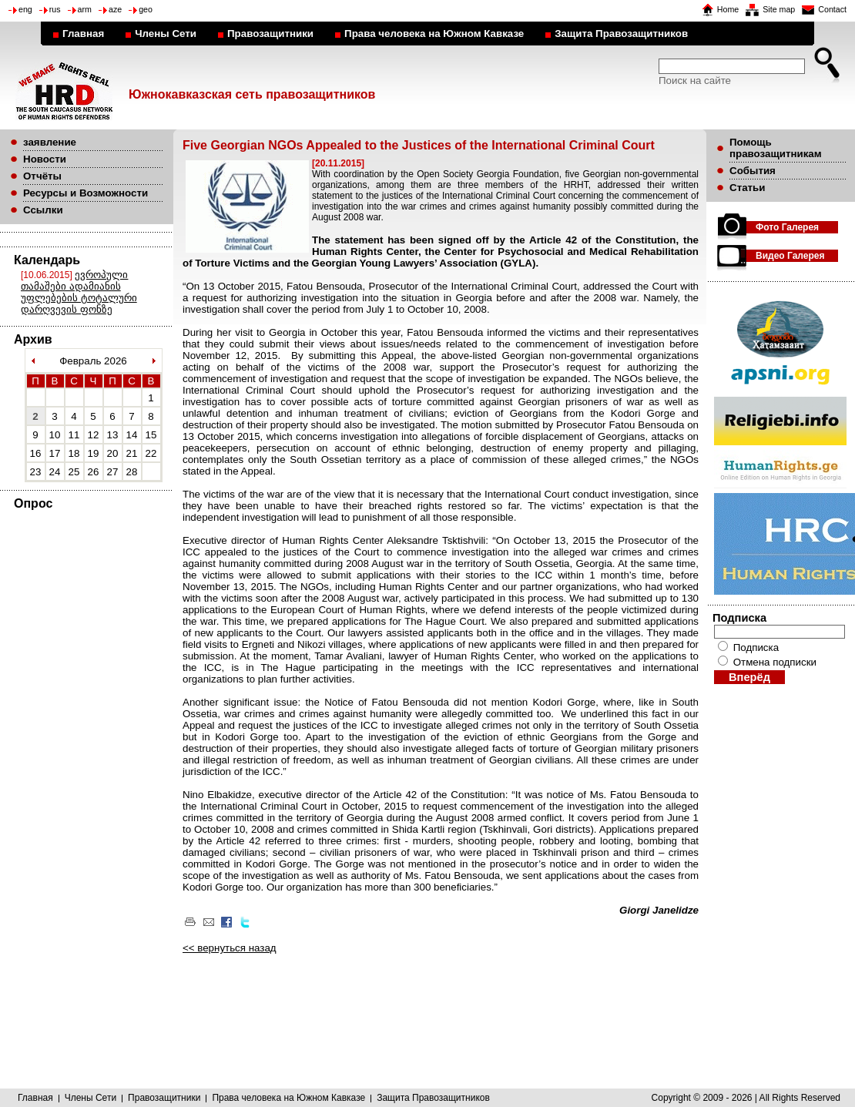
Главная (83, 33)
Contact (832, 9)
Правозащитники (270, 33)
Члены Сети (165, 33)
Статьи (747, 187)
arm (85, 9)
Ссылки (43, 210)
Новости (44, 159)
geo (146, 9)
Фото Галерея (787, 227)
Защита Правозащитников (621, 33)
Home (728, 9)
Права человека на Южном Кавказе (434, 33)
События (752, 170)
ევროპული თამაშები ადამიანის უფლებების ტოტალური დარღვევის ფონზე (79, 292)
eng (25, 9)
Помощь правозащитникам (775, 147)
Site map (779, 9)
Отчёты (42, 176)
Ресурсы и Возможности (85, 193)
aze (115, 9)
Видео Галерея (790, 255)
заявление (49, 142)
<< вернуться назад (230, 948)
